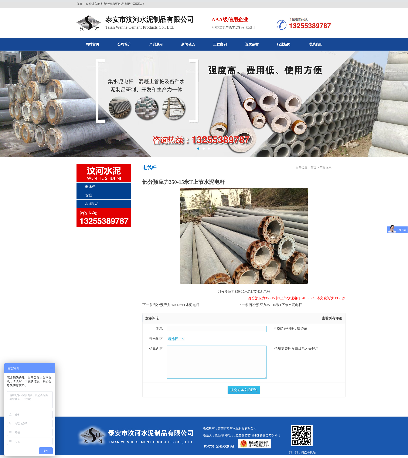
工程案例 (220, 44)
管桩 (88, 195)
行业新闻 (283, 44)
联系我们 (315, 44)
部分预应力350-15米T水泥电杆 (176, 305)
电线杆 (90, 187)
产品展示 (156, 44)
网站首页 (92, 44)
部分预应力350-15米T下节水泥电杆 (275, 305)
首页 (313, 167)
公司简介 (124, 44)
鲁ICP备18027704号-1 (265, 435)
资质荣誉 (252, 44)
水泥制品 (92, 204)
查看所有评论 (332, 318)
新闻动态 (188, 44)
